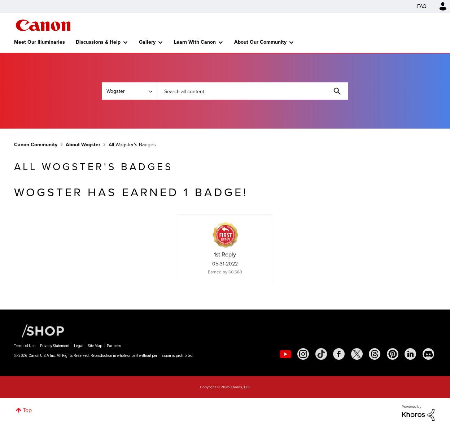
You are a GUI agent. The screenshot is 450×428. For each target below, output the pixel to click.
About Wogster (83, 144)
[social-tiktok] (321, 354)
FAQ (422, 6)
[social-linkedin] (410, 354)
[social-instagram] (303, 354)
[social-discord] (428, 354)
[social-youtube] (285, 354)
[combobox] (252, 91)
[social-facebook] (339, 354)
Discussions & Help (98, 42)
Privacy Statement (54, 346)
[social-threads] (374, 354)
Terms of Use (24, 346)
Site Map (95, 346)
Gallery (147, 42)
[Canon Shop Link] (39, 330)
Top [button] (27, 410)
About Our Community (260, 42)
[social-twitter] (357, 354)
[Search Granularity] (129, 91)
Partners (114, 346)
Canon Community (43, 25)
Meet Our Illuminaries (39, 42)
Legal (78, 346)
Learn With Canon (195, 42)
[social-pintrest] (392, 354)
